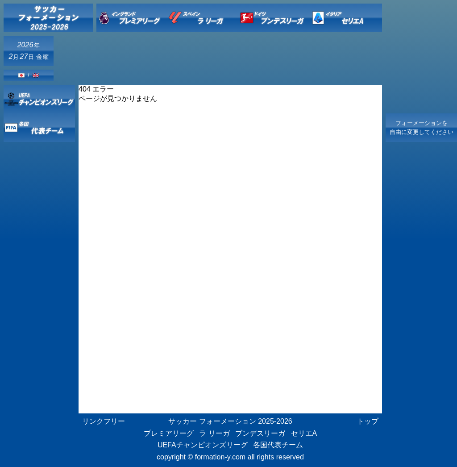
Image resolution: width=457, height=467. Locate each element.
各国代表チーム (278, 445)
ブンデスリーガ (260, 433)
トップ (367, 421)
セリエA (304, 433)
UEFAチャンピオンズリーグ (203, 445)
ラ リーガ (214, 433)
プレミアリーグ (169, 433)
